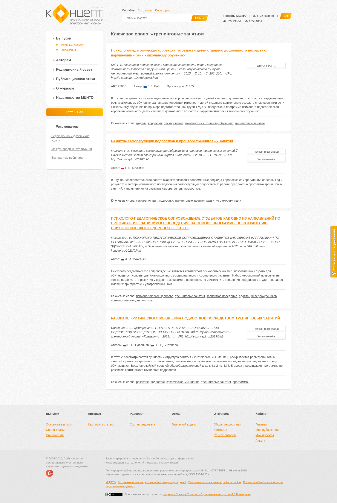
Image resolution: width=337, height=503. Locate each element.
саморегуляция (146, 200)
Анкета (260, 440)
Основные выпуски (72, 45)
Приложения (68, 50)
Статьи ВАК (74, 112)
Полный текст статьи (266, 151)
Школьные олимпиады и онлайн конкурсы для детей (152, 482)
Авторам (63, 60)
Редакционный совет (74, 69)
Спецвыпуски (55, 430)
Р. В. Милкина (132, 168)
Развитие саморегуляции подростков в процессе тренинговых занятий (172, 141)
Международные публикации (71, 149)
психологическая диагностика (132, 300)
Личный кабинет (263, 15)
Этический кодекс (184, 424)
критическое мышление (182, 382)
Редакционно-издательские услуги (70, 138)
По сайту (128, 10)
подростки (166, 200)
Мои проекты (265, 435)
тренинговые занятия (250, 123)
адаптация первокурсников (258, 296)
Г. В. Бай (151, 86)
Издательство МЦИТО (74, 97)
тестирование (173, 123)
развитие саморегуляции (223, 200)
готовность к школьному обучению (209, 123)
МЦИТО (111, 482)
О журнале (65, 88)
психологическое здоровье (154, 296)
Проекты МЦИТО (234, 15)
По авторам (162, 10)
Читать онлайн (266, 159)
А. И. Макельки (133, 259)
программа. (241, 382)
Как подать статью (100, 424)
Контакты (220, 430)
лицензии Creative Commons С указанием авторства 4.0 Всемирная (207, 494)
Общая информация (228, 424)
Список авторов (225, 435)
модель (141, 123)
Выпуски (63, 38)
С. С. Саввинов (136, 345)
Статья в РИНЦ (266, 65)
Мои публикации (267, 430)
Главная (261, 424)
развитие (142, 382)
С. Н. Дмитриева (164, 345)
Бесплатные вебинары (67, 157)
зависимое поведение (222, 296)
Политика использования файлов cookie (214, 482)
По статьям (145, 10)
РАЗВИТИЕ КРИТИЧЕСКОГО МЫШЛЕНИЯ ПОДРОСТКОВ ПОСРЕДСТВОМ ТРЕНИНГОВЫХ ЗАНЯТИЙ (195, 318)
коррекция (155, 123)
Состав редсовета (142, 424)
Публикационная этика (75, 79)
